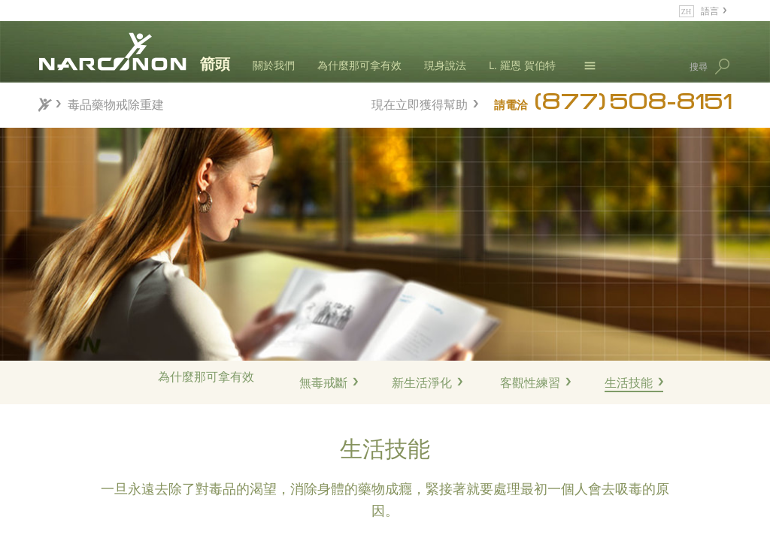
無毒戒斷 (323, 382)
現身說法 (445, 65)
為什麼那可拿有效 (359, 65)
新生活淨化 (422, 382)
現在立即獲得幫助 (419, 102)
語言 (710, 10)
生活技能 (629, 382)
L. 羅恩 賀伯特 (522, 65)
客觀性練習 (530, 382)
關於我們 (274, 65)
